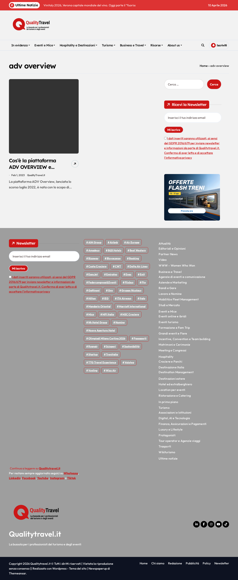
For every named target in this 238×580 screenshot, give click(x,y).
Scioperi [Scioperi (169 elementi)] (111, 346)
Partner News (168, 254)
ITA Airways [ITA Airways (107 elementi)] (124, 298)
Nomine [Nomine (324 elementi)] (120, 322)
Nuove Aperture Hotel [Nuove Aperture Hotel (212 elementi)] (101, 330)
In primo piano (168, 402)
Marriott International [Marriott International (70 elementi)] (132, 306)
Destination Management (176, 372)
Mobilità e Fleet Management (178, 299)
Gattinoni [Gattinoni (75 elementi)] (94, 290)
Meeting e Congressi (172, 350)
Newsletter (221, 563)
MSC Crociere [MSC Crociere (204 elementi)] (130, 314)
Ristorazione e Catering (175, 395)
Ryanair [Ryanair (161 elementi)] (93, 346)
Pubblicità (192, 563)
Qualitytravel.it (35, 533)
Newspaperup (98, 568)
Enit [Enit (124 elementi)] (142, 274)
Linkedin (15, 478)
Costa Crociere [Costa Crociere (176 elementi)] (97, 266)
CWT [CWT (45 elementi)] (118, 266)
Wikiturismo (167, 452)
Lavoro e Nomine (170, 294)
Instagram (57, 478)
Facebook (29, 478)
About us (175, 45)
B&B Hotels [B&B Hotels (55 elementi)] (114, 250)
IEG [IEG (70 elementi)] (106, 298)
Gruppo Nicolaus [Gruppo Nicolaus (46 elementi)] (131, 290)
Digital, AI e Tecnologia (174, 418)
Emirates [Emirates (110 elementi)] (111, 274)
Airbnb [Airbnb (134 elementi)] (114, 242)
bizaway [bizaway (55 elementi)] (93, 258)
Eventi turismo (168, 322)
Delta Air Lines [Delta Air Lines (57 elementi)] (138, 266)
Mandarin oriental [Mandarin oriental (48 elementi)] (99, 306)
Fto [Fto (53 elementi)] (144, 282)
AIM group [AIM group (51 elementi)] (94, 242)
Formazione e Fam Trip (174, 327)
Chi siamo (157, 563)
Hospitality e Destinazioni (78, 45)
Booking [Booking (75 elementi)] (134, 258)
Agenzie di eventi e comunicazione (182, 277)
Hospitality (166, 356)
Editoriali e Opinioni (172, 248)
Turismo (108, 45)
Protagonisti (167, 435)
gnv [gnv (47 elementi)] (110, 290)
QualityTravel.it (36, 175)
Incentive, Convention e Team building (184, 339)
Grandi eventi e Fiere (173, 333)
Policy (207, 563)
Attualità (165, 243)
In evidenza (20, 45)
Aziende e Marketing (173, 282)
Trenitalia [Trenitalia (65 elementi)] (112, 354)
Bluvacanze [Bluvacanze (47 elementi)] (114, 258)
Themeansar (17, 573)
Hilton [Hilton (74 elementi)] (92, 298)
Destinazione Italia (171, 367)
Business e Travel (133, 45)
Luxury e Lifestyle (171, 429)
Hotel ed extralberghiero (175, 384)
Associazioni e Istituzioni (175, 412)
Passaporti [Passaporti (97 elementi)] (140, 338)
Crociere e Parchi (170, 361)
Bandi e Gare (167, 288)
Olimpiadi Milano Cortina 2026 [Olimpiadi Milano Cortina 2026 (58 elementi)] (106, 338)
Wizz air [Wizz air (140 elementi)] (111, 370)
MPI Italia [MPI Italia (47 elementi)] (108, 314)
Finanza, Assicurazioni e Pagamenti (182, 424)
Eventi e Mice (44, 45)
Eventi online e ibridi (172, 316)
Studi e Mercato (169, 305)
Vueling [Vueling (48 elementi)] (92, 370)
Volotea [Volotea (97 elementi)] (129, 362)
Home (204, 66)
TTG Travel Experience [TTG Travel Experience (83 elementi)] (102, 362)
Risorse (156, 45)
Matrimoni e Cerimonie (174, 344)
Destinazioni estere (172, 378)
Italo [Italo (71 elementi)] (142, 298)
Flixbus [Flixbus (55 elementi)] (129, 282)
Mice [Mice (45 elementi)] (91, 314)
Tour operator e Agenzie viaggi (179, 441)
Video (163, 260)
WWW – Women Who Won (177, 265)
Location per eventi (172, 390)
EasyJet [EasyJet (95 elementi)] (93, 274)
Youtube (43, 478)
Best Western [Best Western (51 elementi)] (138, 250)
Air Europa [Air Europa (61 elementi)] (132, 242)
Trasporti (165, 446)
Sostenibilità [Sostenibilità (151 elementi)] (131, 346)
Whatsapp (71, 473)
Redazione (175, 563)
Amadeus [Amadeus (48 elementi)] (93, 250)
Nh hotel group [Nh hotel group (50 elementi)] (97, 322)
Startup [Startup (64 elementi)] (93, 354)
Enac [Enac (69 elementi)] (128, 274)
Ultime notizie (168, 458)
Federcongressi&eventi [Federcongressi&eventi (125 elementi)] (102, 282)
